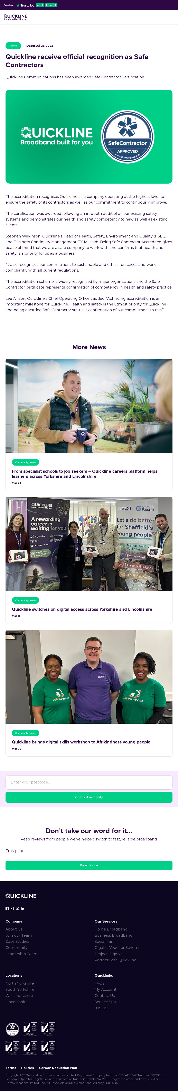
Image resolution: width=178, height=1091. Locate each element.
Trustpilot (14, 851)
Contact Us (105, 995)
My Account (105, 989)
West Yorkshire (19, 995)
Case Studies (17, 941)
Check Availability (89, 797)
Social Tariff (105, 941)
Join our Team (19, 935)
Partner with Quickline (115, 960)
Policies (27, 1068)
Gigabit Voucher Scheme (118, 947)
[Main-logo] (15, 17)
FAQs (99, 983)
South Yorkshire (20, 989)
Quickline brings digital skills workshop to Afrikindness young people (81, 742)
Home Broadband (111, 929)
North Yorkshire (20, 983)
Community (17, 947)
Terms (11, 1068)
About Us (14, 929)
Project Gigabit (108, 954)
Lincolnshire (17, 1002)
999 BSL (102, 1008)
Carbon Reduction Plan (58, 1068)
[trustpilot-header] (30, 5)
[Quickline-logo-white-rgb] (21, 896)
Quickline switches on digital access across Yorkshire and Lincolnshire (82, 609)
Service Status (108, 1002)
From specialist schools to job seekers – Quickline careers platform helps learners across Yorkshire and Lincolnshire (84, 474)
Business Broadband (114, 935)
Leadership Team (22, 954)
